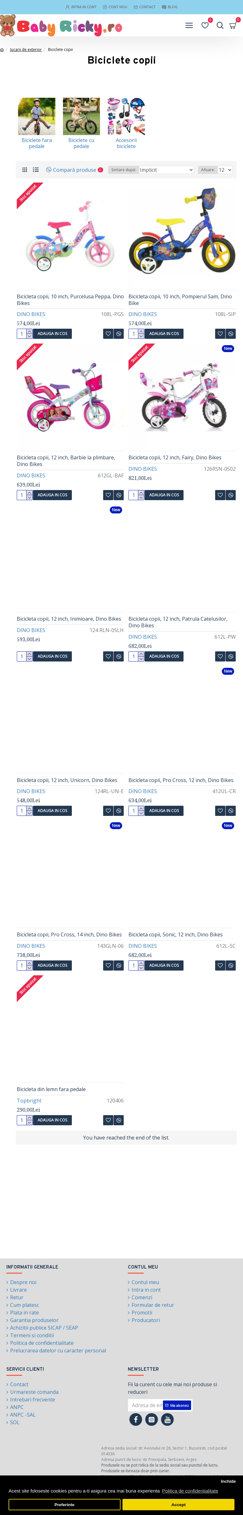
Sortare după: (123, 169)
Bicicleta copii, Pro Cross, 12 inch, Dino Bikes (181, 780)
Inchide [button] (228, 1481)
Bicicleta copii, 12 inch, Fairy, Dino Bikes (174, 457)
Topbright (29, 1100)
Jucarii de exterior (26, 49)
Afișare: (208, 169)
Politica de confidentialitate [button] (190, 1490)
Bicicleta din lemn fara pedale (51, 1089)
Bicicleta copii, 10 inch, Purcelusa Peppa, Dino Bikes (70, 300)
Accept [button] (178, 1504)
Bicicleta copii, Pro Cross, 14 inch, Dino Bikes (69, 934)
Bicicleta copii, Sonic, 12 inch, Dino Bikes (175, 934)
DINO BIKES (31, 314)
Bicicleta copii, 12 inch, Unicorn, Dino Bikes (67, 780)
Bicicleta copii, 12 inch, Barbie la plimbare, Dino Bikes (66, 461)
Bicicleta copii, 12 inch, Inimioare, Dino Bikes (69, 619)
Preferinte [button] (64, 1504)
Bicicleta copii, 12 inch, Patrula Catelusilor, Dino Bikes (177, 622)
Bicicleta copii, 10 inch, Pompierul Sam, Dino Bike (180, 300)
